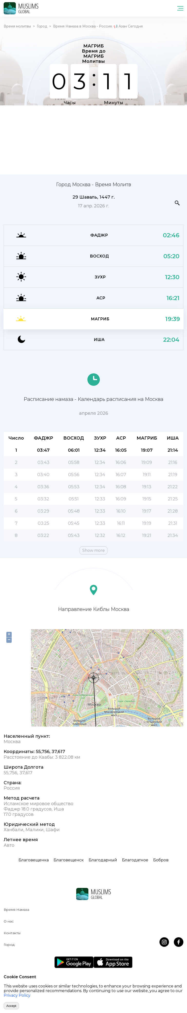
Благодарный (103, 860)
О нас (9, 921)
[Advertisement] (93, 139)
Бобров (160, 860)
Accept (11, 1006)
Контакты (12, 933)
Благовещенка (34, 860)
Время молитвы (17, 26)
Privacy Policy (17, 995)
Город (42, 26)
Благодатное (135, 860)
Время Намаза (16, 909)
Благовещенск (69, 860)
